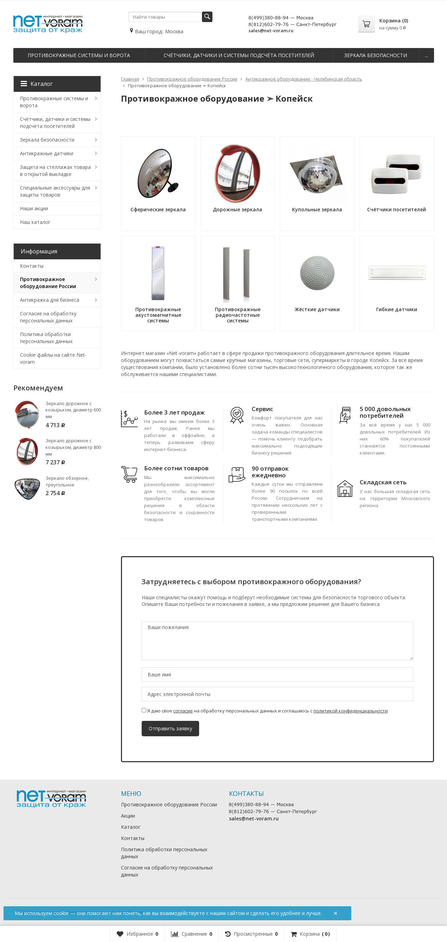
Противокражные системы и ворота (79, 55)
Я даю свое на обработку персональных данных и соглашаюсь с (265, 711)
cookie (61, 913)
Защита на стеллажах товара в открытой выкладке (55, 170)
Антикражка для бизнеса (49, 299)
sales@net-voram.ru (271, 30)
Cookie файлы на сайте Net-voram (53, 358)
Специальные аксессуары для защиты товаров (55, 191)
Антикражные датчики (46, 153)
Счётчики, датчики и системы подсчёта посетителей (239, 55)
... (426, 55)
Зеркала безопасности (375, 55)
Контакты (31, 265)
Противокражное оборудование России (48, 282)
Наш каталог (35, 222)
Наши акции (34, 208)
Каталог (37, 84)
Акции (128, 815)
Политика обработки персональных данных (46, 337)
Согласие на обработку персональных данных (48, 317)
